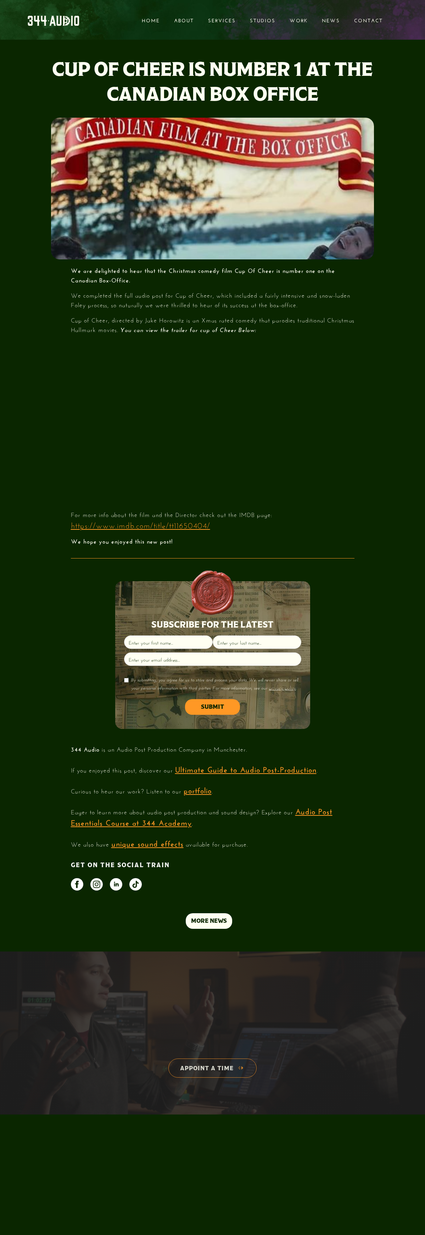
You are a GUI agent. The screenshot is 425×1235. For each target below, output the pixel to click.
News (331, 19)
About (184, 19)
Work (299, 19)
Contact (368, 19)
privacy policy (282, 688)
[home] (53, 20)
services (222, 19)
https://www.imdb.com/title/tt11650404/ (140, 524)
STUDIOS (262, 19)
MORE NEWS (209, 921)
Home (151, 19)
